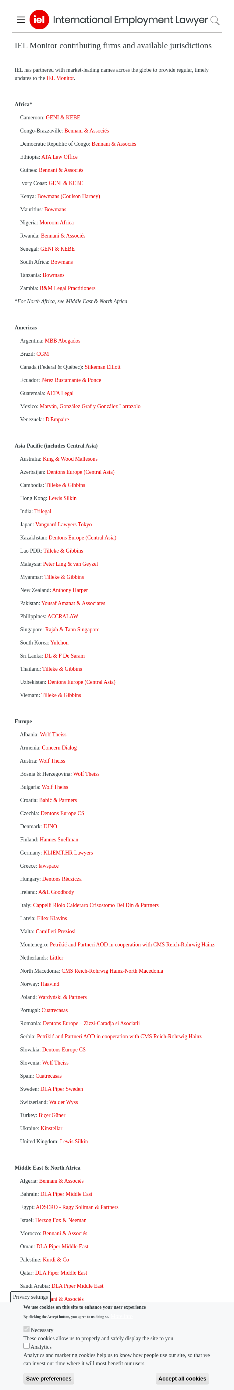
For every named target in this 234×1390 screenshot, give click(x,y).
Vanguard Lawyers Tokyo (63, 524)
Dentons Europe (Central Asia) (80, 472)
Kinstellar (51, 1128)
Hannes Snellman (59, 840)
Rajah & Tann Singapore (72, 629)
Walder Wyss (63, 1102)
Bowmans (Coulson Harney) (68, 196)
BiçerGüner (52, 1115)
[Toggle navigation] (21, 19)
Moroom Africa (56, 223)
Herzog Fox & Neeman (60, 1220)
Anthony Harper (70, 590)
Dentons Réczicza (61, 879)
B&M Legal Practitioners (67, 288)
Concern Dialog (59, 748)
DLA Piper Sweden (62, 1089)
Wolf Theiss (53, 734)
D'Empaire (57, 419)
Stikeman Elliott (103, 367)
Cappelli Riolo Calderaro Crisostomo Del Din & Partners (96, 905)
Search (215, 20)
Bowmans (55, 209)
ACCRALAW (63, 616)
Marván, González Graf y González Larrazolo (90, 406)
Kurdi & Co (56, 1260)
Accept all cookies (182, 1379)
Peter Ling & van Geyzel (70, 564)
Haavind (50, 984)
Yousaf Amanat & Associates (73, 603)
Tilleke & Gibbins (65, 485)
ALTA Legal (59, 393)
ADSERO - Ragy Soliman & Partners (77, 1207)
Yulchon (59, 643)
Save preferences (49, 1379)
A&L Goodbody (56, 892)
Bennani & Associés (86, 131)
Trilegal (42, 511)
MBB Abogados (62, 341)
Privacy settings (30, 1297)
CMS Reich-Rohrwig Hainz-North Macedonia (112, 971)
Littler (56, 958)
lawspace (48, 866)
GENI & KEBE (63, 117)
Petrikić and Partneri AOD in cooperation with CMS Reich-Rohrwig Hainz (132, 945)
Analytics (40, 1347)
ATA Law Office (59, 157)
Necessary (42, 1330)
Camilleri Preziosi (56, 931)
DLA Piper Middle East (66, 1194)
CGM (42, 354)
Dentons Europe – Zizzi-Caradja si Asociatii (91, 1023)
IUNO (50, 826)
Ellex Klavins (52, 918)
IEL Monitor (60, 78)
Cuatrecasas (55, 1010)
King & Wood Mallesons (70, 459)
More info (122, 1316)
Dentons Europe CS (62, 813)
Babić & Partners (58, 800)
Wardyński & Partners (62, 997)
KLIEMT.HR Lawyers (68, 853)
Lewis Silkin (63, 498)
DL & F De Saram (64, 656)
